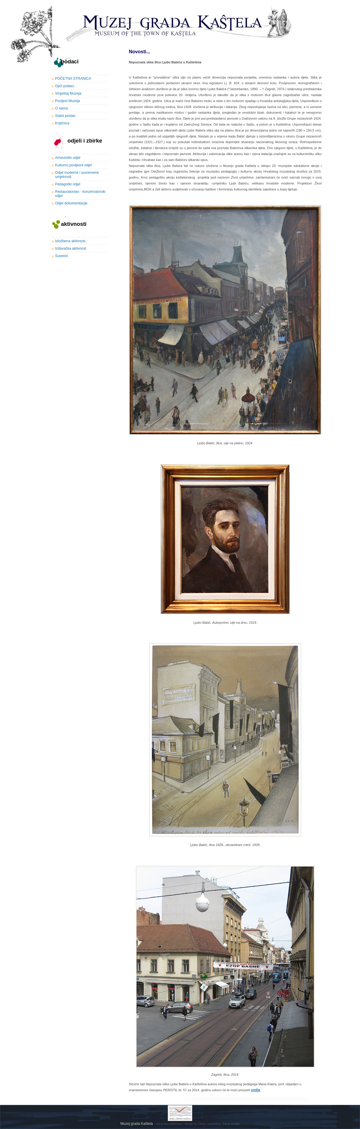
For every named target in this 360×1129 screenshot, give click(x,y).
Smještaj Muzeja (68, 93)
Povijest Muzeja (67, 101)
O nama (61, 108)
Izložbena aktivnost (70, 241)
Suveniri (61, 256)
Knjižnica (62, 123)
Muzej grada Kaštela (137, 1124)
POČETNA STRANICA (73, 78)
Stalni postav (65, 116)
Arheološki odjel (67, 158)
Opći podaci (64, 86)
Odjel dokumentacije (71, 203)
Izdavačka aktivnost (70, 248)
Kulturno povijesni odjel (73, 165)
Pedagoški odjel (67, 184)
